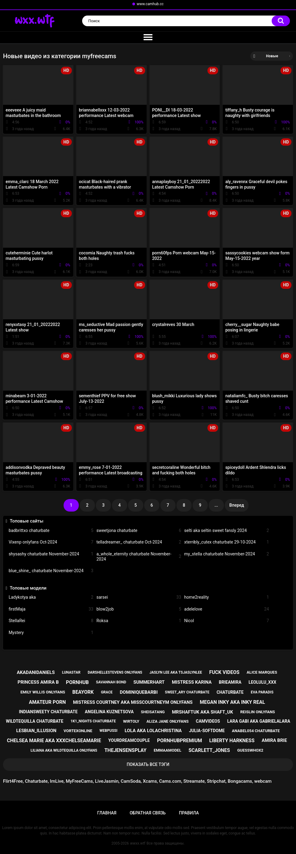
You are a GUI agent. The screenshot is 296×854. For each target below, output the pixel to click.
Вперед (236, 505)
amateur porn (47, 702)
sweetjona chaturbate (138, 530)
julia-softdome (207, 730)
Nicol (226, 620)
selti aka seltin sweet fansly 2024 (226, 530)
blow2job (138, 609)
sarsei (138, 597)
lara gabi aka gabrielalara (258, 721)
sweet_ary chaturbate (187, 692)
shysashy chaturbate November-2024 (51, 554)
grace (107, 692)
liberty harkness (232, 740)
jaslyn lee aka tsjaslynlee (175, 672)
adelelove (226, 609)
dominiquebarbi (139, 692)
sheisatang (153, 712)
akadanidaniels (36, 672)
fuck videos (224, 672)
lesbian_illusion (36, 730)
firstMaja (51, 609)
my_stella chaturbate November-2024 (226, 554)
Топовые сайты (27, 521)
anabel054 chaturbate (256, 730)
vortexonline (78, 730)
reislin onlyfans (257, 712)
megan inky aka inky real (232, 702)
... (216, 505)
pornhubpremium (179, 740)
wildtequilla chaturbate (34, 721)
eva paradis (262, 692)
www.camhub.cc (150, 4)
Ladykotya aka (51, 597)
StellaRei (51, 620)
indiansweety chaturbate (48, 711)
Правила (189, 812)
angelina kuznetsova (109, 711)
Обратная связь (147, 812)
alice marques (262, 672)
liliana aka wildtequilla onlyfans (63, 750)
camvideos (208, 721)
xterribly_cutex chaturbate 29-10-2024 (226, 542)
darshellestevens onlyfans (115, 672)
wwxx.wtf (137, 843)
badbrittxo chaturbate (51, 530)
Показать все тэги (148, 764)
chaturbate (230, 692)
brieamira (230, 682)
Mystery (51, 632)
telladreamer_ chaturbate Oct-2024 (138, 542)
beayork (83, 692)
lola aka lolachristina (153, 730)
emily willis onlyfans (42, 692)
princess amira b (38, 682)
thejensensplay (125, 750)
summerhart (149, 682)
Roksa (138, 620)
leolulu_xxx (262, 682)
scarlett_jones (209, 750)
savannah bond (111, 682)
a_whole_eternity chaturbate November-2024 (138, 556)
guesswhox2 (250, 750)
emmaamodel (167, 750)
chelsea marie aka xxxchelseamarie (54, 740)
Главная (107, 812)
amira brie (274, 740)
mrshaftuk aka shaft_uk (202, 712)
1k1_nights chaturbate (93, 721)
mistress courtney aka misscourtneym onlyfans (133, 702)
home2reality (226, 597)
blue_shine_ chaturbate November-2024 (51, 570)
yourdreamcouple (129, 740)
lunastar (71, 672)
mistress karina (192, 682)
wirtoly (131, 721)
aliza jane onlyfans (168, 721)
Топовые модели (28, 588)
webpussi (108, 730)
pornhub (77, 682)
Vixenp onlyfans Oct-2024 (51, 542)
